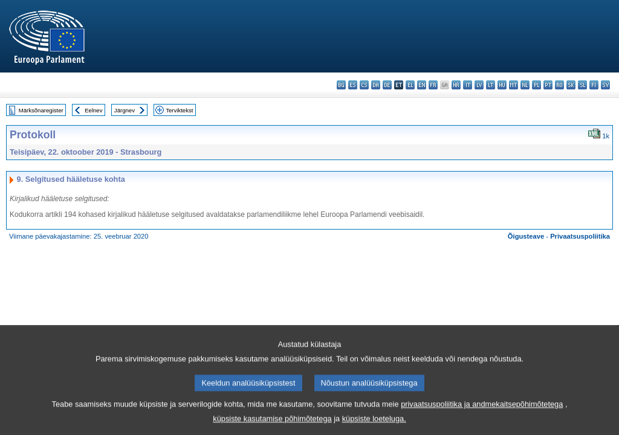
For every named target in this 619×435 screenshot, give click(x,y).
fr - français (433, 84)
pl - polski (536, 84)
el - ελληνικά (410, 84)
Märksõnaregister (41, 110)
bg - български (341, 84)
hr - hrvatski (456, 84)
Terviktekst (179, 110)
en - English (421, 84)
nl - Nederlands (525, 84)
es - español (352, 84)
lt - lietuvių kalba (490, 84)
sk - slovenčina (570, 84)
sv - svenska (605, 84)
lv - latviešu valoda (479, 84)
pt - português (548, 84)
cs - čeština (364, 84)
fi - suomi (593, 84)
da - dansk (375, 84)
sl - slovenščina (582, 84)
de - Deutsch (387, 84)
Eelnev (93, 110)
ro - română (559, 84)
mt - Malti (513, 84)
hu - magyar (502, 84)
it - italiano (467, 84)
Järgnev (124, 110)
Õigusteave (526, 236)
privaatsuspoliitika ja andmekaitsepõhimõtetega (482, 413)
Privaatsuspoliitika (580, 236)
